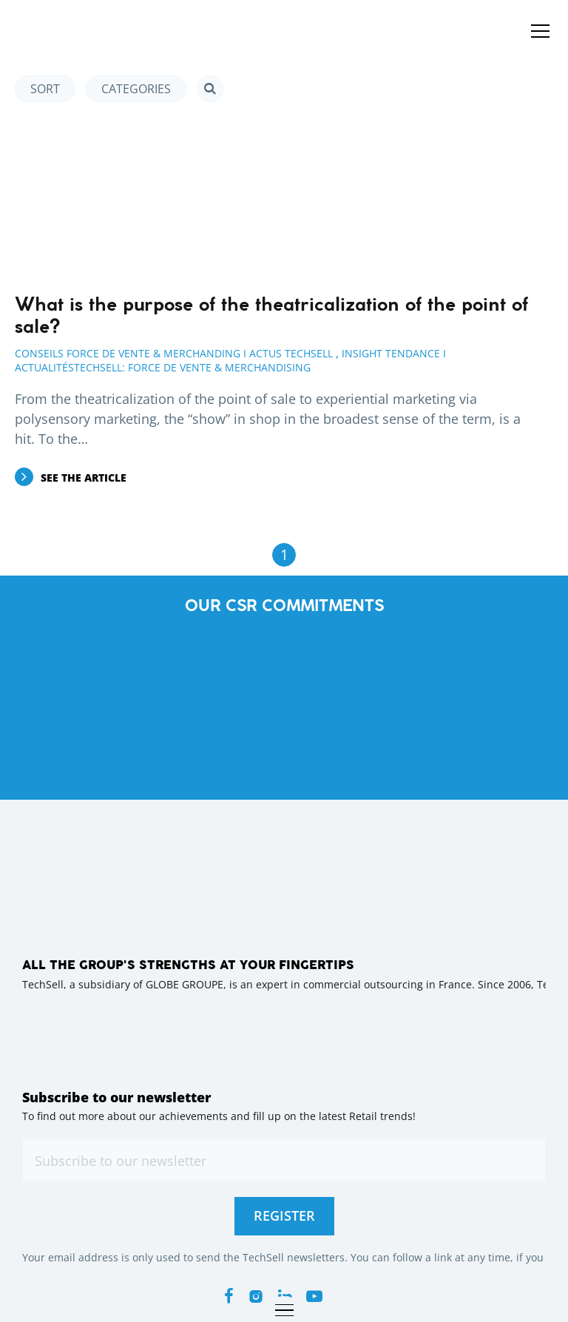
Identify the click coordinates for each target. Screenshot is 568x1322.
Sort (45, 89)
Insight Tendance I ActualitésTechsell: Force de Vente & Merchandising (230, 360)
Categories (136, 89)
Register (284, 1215)
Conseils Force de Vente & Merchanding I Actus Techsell (174, 353)
